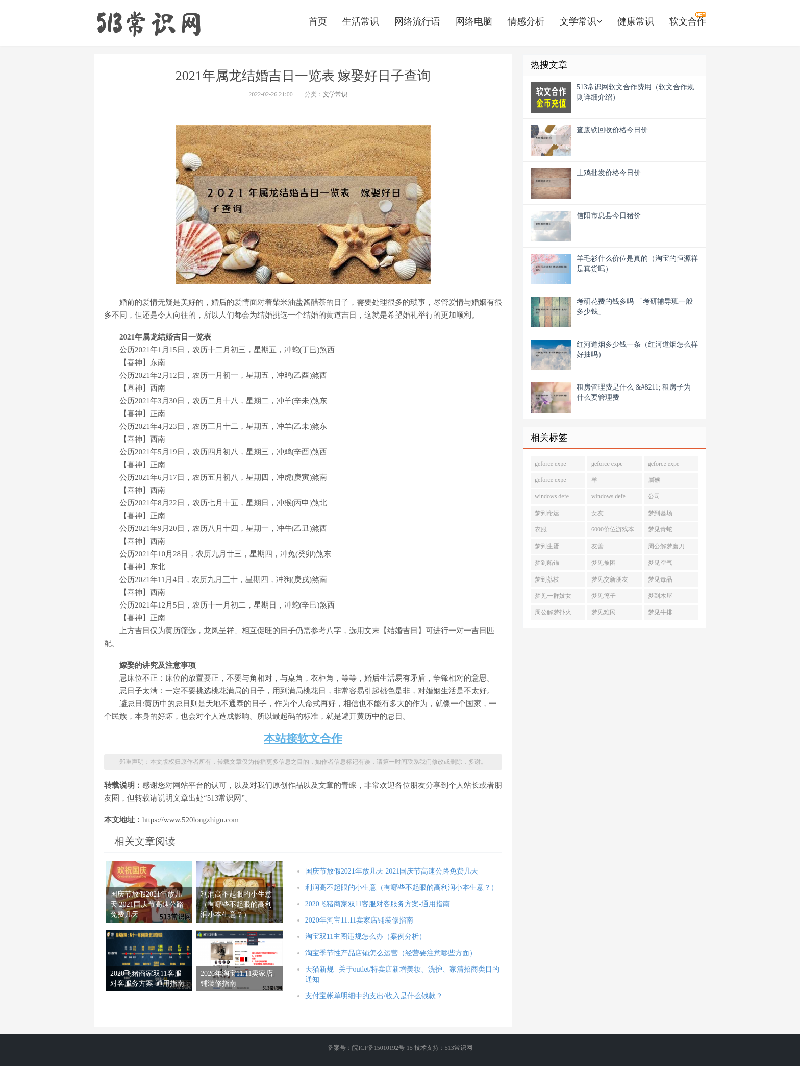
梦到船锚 (547, 562)
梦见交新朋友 (609, 579)
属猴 (654, 479)
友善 (597, 546)
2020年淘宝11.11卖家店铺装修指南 (359, 920)
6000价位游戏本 (612, 529)
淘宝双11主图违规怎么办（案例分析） (365, 936)
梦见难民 (603, 612)
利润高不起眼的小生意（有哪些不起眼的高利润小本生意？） (401, 887)
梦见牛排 (660, 612)
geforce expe (550, 463)
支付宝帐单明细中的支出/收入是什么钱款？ (374, 996)
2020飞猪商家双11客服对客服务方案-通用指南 (377, 904)
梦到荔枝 (547, 579)
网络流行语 (417, 21)
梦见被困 (603, 562)
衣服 (541, 529)
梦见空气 (660, 562)
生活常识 (360, 21)
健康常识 (635, 21)
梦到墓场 (660, 513)
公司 (654, 496)
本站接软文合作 (303, 738)
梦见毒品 (660, 579)
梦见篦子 (603, 595)
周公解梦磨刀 (666, 546)
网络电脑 (474, 21)
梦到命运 (547, 513)
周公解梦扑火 (553, 612)
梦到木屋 (660, 595)
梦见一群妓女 (553, 595)
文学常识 (581, 21)
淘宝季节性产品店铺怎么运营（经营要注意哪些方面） (391, 953)
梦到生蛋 (547, 546)
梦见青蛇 (660, 529)
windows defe (552, 496)
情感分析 (526, 21)
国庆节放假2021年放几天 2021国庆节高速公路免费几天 (392, 871)
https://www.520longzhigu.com (148, 23)
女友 (597, 513)
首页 (318, 21)
